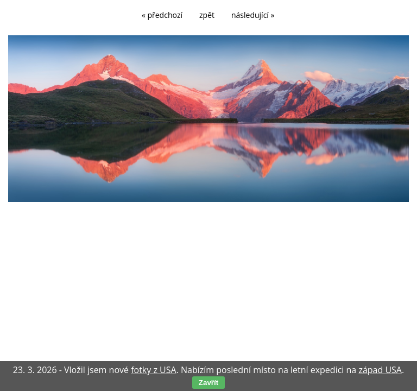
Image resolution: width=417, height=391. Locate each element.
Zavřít (208, 383)
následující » (252, 15)
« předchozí (162, 15)
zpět (206, 15)
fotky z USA (153, 370)
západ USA (380, 370)
